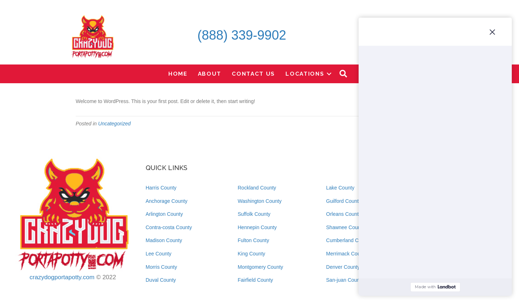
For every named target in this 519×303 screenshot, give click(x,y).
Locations (304, 73)
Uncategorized (114, 123)
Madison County (164, 240)
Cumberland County (348, 240)
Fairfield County (255, 280)
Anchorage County (166, 201)
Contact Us (253, 73)
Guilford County (343, 201)
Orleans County (343, 214)
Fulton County (253, 240)
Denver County (343, 267)
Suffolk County (254, 214)
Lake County (340, 188)
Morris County (161, 267)
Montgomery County (260, 267)
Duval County (161, 280)
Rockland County (257, 188)
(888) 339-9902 (242, 35)
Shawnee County (345, 227)
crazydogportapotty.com (62, 277)
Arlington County (164, 214)
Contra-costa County (169, 227)
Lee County (159, 254)
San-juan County (345, 280)
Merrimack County (346, 254)
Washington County (260, 201)
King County (251, 254)
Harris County (161, 188)
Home (177, 73)
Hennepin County (257, 227)
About (210, 73)
